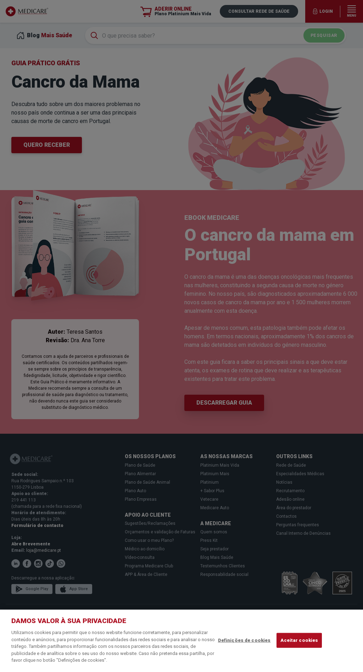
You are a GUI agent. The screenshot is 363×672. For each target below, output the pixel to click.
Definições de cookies (244, 640)
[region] (181, 641)
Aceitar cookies (299, 640)
